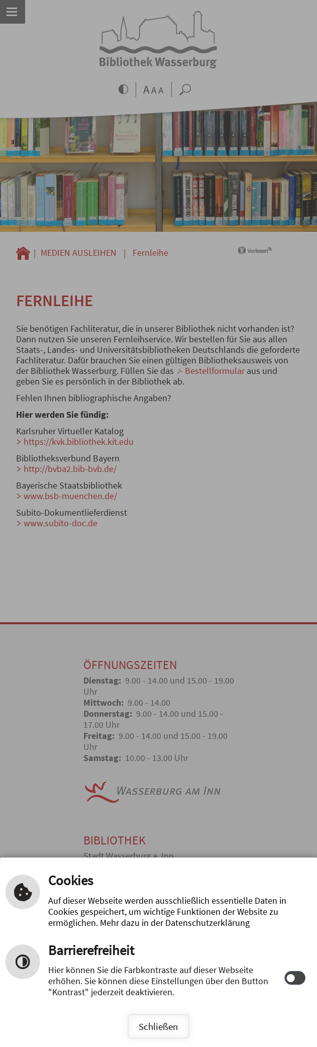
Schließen (158, 1026)
